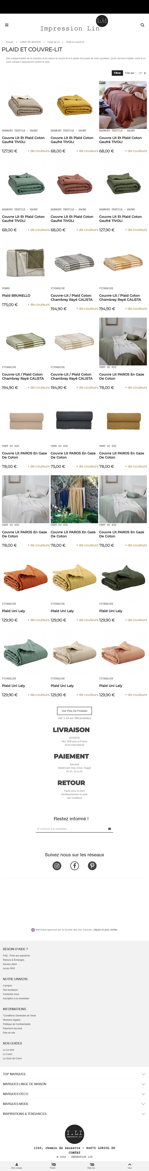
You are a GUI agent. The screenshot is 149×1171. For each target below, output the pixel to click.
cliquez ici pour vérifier (105, 929)
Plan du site (9, 1032)
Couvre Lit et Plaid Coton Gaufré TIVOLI (23, 140)
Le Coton (7, 1054)
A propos (7, 985)
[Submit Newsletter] (109, 828)
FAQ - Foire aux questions (16, 955)
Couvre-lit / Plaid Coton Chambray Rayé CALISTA (72, 298)
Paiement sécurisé (12, 1028)
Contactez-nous (11, 994)
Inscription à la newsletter (16, 998)
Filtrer (117, 72)
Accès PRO (9, 968)
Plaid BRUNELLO (16, 296)
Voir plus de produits (74, 710)
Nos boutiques (10, 990)
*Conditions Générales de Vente (19, 1015)
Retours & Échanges (13, 960)
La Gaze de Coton (12, 1058)
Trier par (131, 72)
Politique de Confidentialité (16, 1024)
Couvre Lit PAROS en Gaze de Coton (121, 376)
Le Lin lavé (8, 1050)
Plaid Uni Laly (13, 611)
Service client (10, 964)
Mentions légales (11, 1020)
